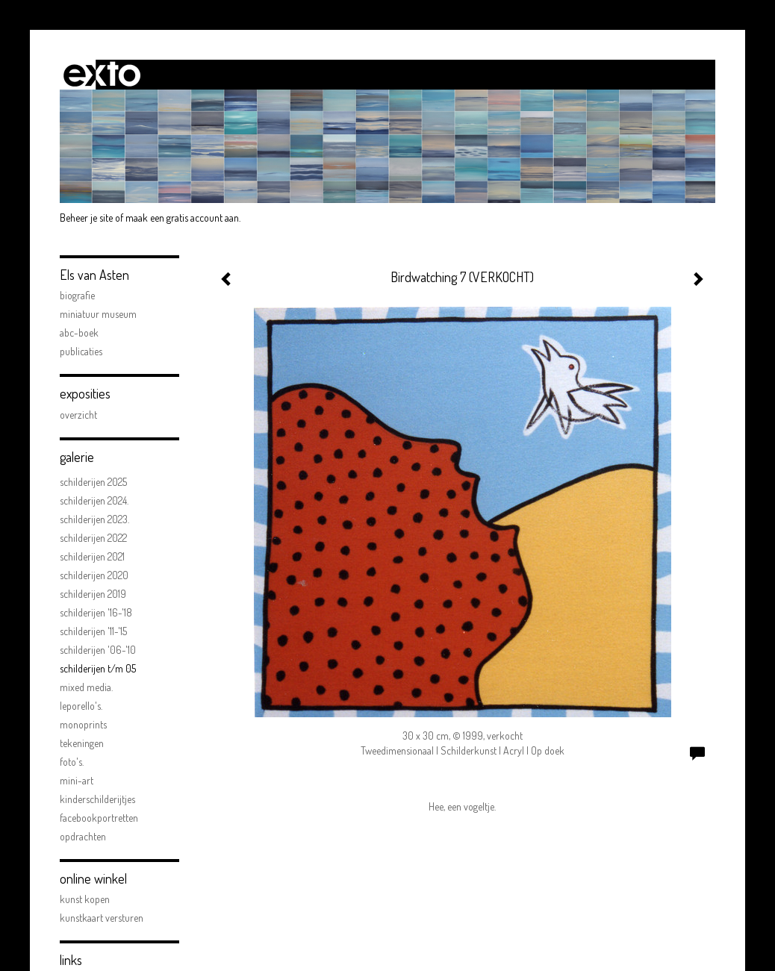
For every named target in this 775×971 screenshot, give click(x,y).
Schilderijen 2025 (93, 481)
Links (71, 960)
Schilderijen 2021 (92, 556)
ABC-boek (79, 332)
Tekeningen (82, 743)
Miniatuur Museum (98, 313)
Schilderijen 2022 (93, 537)
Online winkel (93, 878)
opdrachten (83, 836)
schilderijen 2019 (93, 593)
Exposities (85, 393)
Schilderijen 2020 (94, 575)
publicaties (81, 351)
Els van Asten (94, 274)
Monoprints (83, 724)
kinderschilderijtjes (97, 799)
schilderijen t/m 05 (98, 668)
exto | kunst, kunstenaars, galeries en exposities (102, 75)
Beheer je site (86, 217)
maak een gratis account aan (182, 217)
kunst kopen (85, 899)
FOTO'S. (72, 761)
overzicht (78, 414)
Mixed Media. (86, 687)
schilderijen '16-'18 (96, 612)
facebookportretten (99, 817)
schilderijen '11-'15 (93, 631)
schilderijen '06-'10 (98, 649)
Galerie (77, 457)
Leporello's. (81, 705)
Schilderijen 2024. (94, 500)
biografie (77, 295)
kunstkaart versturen (101, 917)
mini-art (76, 780)
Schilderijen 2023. (94, 519)
